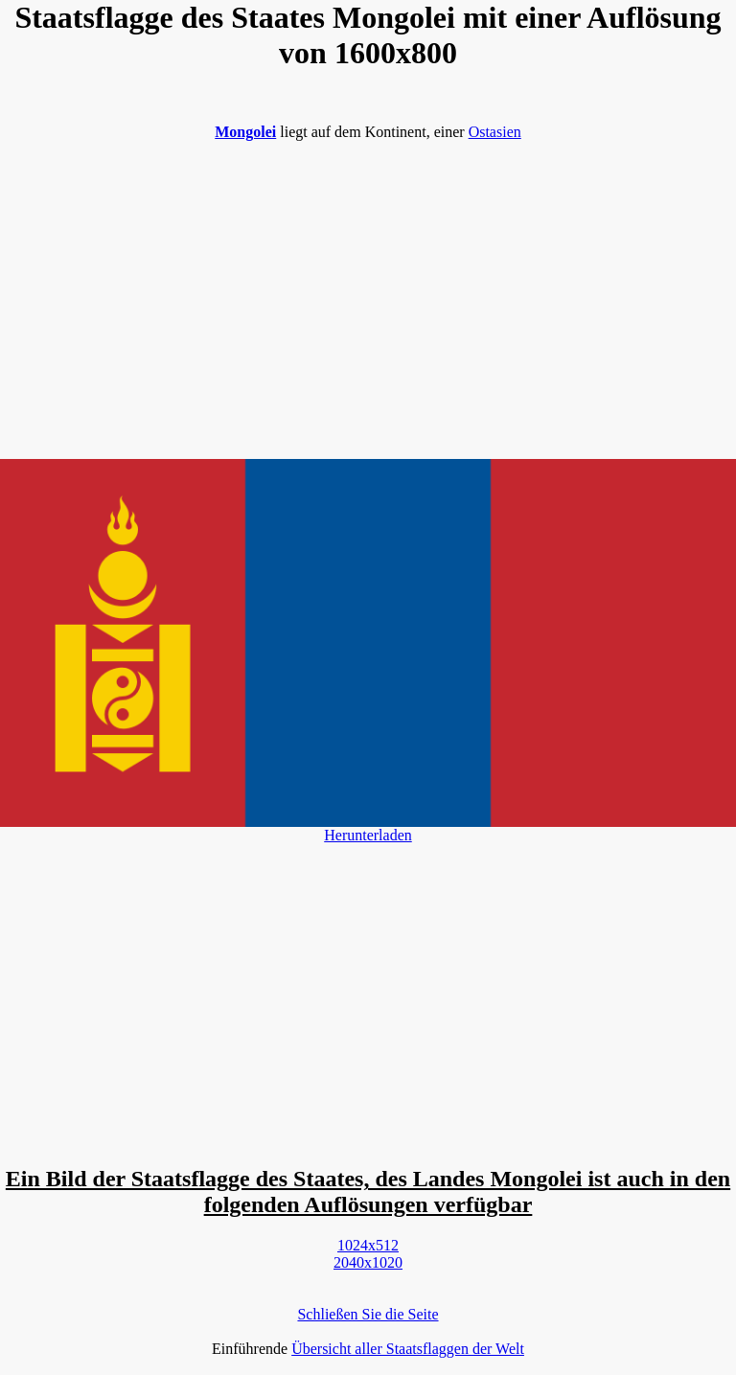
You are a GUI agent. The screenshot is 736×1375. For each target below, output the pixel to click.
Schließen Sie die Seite (367, 1314)
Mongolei (245, 132)
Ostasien (495, 132)
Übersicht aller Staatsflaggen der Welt (407, 1349)
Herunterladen (368, 835)
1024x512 (368, 1245)
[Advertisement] (368, 290)
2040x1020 (368, 1262)
